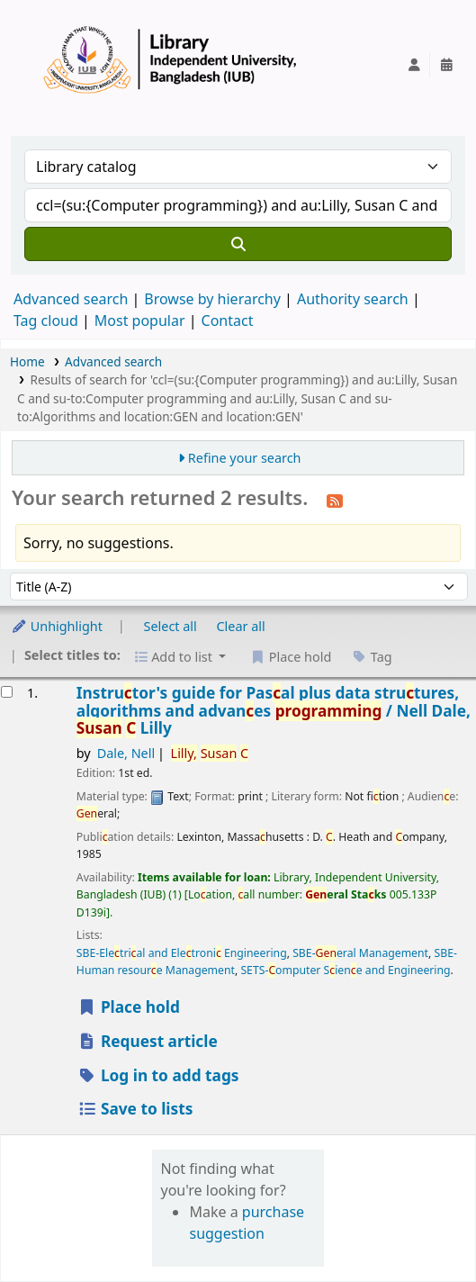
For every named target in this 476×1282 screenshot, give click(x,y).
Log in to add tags (158, 1075)
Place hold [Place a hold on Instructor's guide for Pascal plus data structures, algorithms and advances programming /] (128, 1007)
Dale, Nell (126, 753)
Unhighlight (57, 626)
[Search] (238, 244)
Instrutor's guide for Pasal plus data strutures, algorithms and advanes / (273, 710)
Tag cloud (45, 320)
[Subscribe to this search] (334, 500)
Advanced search (70, 299)
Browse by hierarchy (212, 299)
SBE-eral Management (360, 953)
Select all (170, 626)
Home (27, 361)
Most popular (139, 320)
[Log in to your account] (414, 65)
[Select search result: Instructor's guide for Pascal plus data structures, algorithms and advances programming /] (7, 692)
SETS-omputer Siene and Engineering (345, 970)
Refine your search (244, 457)
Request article (147, 1041)
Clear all (241, 626)
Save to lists (135, 1108)
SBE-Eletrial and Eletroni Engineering (181, 953)
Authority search (353, 299)
